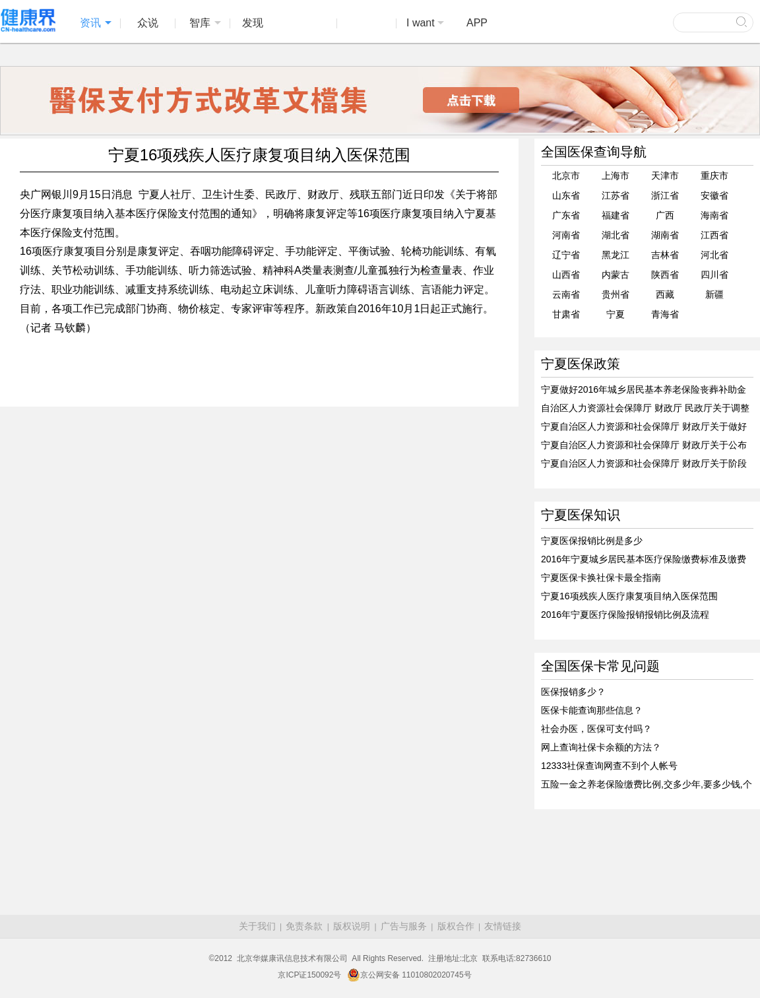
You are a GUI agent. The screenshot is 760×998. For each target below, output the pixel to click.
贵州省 (615, 294)
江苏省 (615, 195)
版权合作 (455, 926)
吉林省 (665, 254)
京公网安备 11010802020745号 (409, 974)
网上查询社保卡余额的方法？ (601, 747)
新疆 (714, 294)
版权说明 (351, 926)
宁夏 (615, 314)
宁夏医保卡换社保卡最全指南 (601, 577)
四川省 (714, 274)
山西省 (566, 274)
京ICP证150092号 (309, 975)
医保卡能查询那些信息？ (592, 710)
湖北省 (615, 235)
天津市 (665, 175)
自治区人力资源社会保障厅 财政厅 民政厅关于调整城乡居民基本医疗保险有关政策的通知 (645, 409)
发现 (252, 22)
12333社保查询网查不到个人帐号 (609, 765)
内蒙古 (615, 274)
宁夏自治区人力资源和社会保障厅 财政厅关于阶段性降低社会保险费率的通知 (644, 464)
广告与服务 (404, 926)
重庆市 (714, 175)
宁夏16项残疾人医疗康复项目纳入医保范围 (629, 596)
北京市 (566, 175)
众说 (147, 22)
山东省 (566, 195)
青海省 (665, 314)
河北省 (714, 254)
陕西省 (665, 274)
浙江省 (665, 195)
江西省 (714, 235)
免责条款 (304, 926)
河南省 (566, 235)
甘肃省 (566, 314)
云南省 (566, 294)
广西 (665, 215)
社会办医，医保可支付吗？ (596, 728)
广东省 (566, 215)
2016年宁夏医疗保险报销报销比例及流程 (625, 614)
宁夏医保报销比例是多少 (592, 540)
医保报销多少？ (573, 691)
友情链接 (502, 926)
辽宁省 (566, 254)
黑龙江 (615, 254)
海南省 (714, 215)
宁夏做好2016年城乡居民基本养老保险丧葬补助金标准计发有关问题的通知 (643, 390)
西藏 (665, 294)
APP (477, 22)
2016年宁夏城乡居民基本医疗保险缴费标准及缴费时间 (643, 560)
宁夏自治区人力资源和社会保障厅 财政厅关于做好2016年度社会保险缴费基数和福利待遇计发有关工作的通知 (644, 427)
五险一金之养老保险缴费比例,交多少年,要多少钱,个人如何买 (646, 785)
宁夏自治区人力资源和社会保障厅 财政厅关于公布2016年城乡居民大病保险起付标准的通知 (644, 445)
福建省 (615, 215)
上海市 (615, 175)
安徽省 (714, 195)
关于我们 (257, 926)
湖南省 (665, 235)
